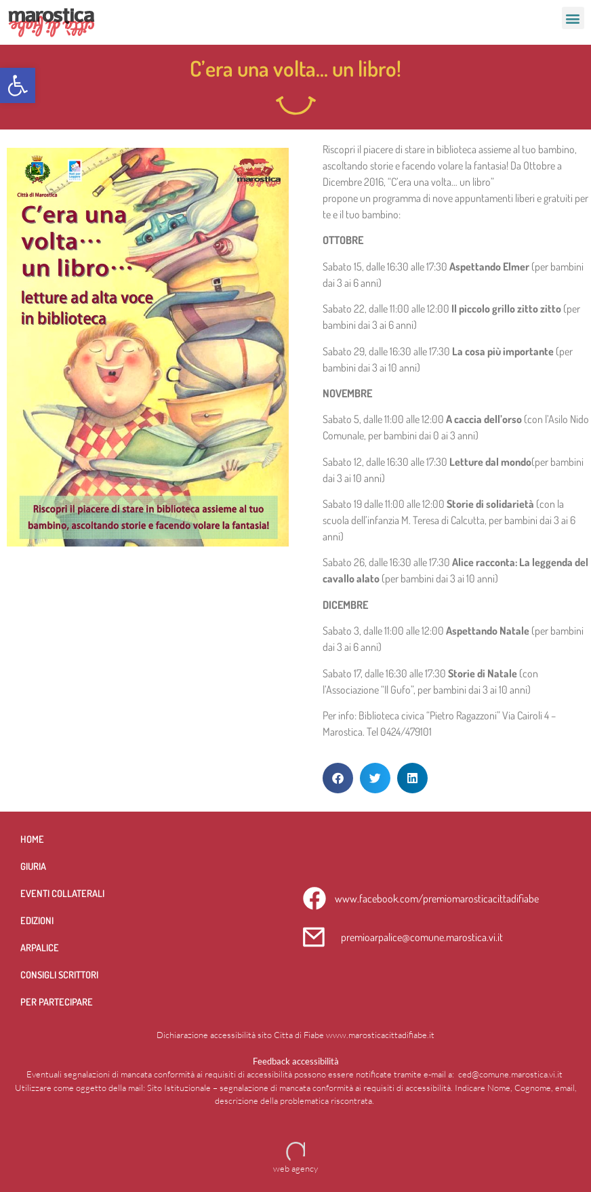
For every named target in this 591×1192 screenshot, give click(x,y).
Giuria (33, 866)
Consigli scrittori (59, 974)
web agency (295, 1168)
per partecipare (56, 1001)
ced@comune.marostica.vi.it (510, 1074)
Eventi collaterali (62, 893)
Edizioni (37, 920)
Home (32, 839)
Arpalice (39, 947)
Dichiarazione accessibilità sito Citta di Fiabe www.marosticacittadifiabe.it (295, 1034)
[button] (17, 85)
